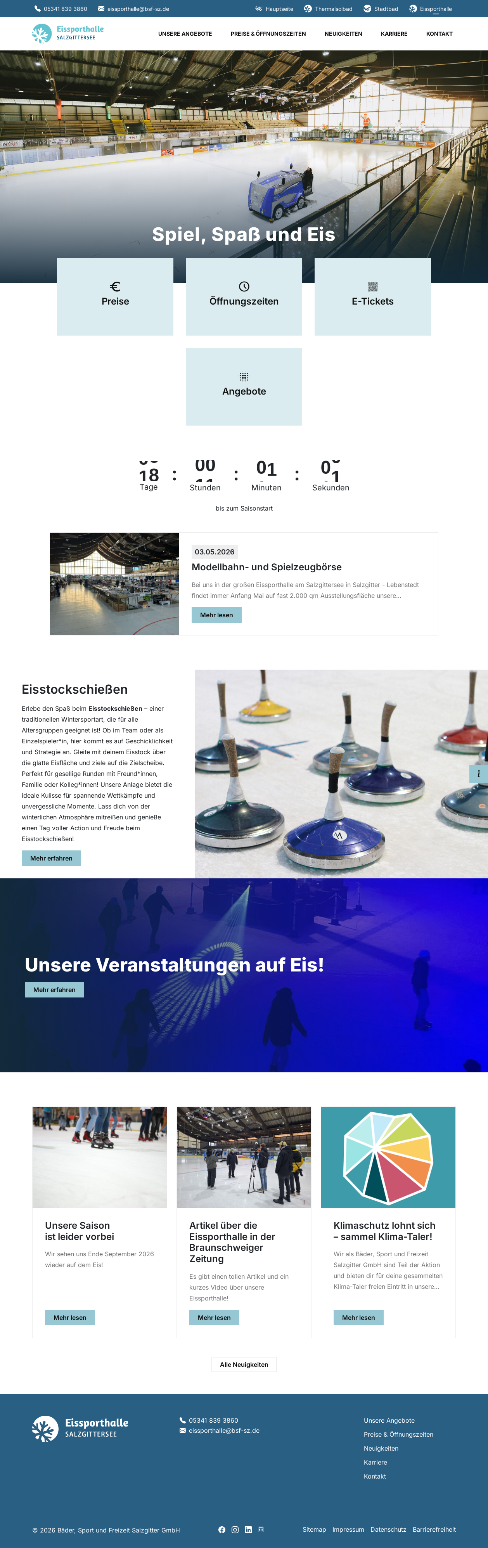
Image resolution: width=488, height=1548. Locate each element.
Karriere (394, 33)
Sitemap (314, 1529)
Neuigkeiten (343, 33)
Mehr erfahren (55, 857)
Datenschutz (388, 1529)
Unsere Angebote (185, 33)
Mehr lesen (221, 614)
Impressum (348, 1529)
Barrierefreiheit (434, 1529)
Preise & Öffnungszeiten (268, 33)
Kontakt (439, 33)
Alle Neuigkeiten (244, 1364)
